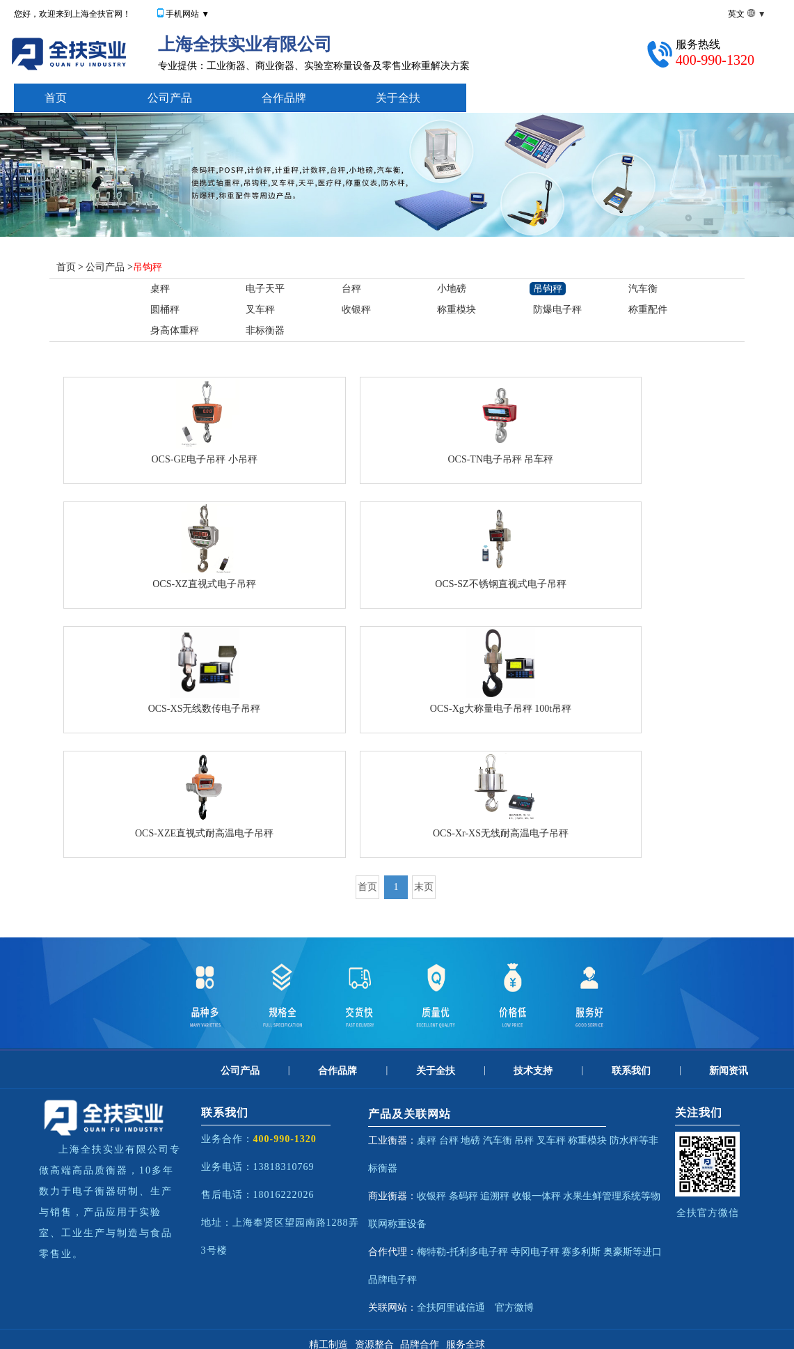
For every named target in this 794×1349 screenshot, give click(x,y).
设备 (417, 1224)
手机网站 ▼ (187, 14)
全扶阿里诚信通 (451, 1307)
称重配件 (647, 309)
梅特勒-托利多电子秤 (462, 1252)
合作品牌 (284, 98)
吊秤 (524, 1140)
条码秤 (463, 1196)
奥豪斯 (618, 1252)
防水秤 (624, 1140)
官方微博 (514, 1307)
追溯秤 (494, 1196)
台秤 (351, 288)
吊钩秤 (147, 267)
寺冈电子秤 (535, 1252)
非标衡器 (265, 330)
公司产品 (170, 98)
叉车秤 (260, 309)
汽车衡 (643, 288)
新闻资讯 (728, 1071)
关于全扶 (398, 98)
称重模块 (456, 309)
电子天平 (265, 288)
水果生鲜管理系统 (602, 1196)
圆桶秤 (165, 309)
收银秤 (356, 309)
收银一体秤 (536, 1196)
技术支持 (512, 98)
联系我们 (631, 1071)
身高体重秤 (174, 330)
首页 (56, 98)
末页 (424, 887)
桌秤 (160, 288)
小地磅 (451, 288)
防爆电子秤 (557, 309)
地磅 (470, 1140)
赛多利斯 (581, 1252)
